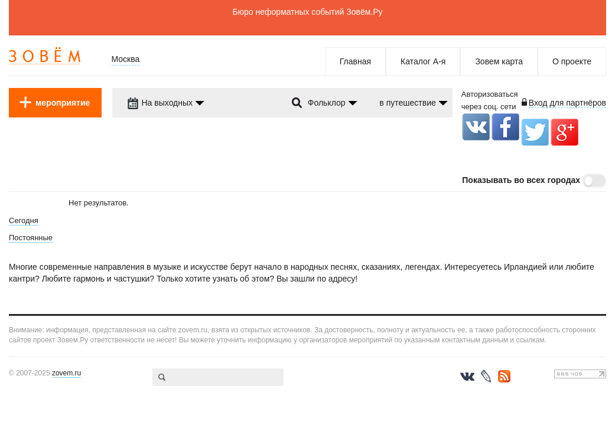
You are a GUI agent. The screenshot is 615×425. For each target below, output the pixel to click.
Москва (126, 59)
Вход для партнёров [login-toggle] (567, 102)
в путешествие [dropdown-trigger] (407, 102)
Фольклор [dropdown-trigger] (327, 102)
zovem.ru (66, 373)
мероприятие (62, 102)
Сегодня (23, 220)
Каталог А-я (423, 61)
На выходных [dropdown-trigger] (160, 102)
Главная (355, 61)
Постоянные (31, 237)
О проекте (571, 61)
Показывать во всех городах (521, 180)
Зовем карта (499, 61)
